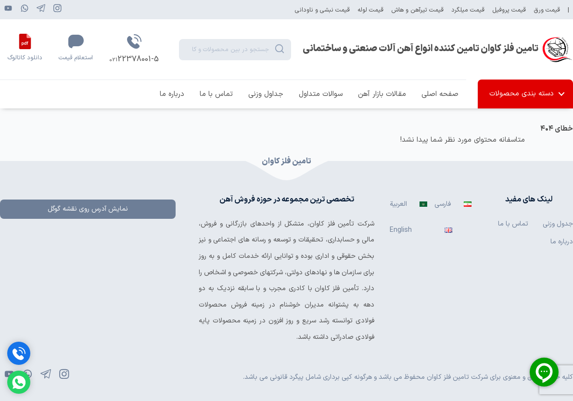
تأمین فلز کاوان (331, 224)
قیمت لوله (370, 9)
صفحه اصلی (439, 94)
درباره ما (172, 94)
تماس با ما (216, 94)
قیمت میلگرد (467, 9)
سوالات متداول (321, 94)
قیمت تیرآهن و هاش (417, 9)
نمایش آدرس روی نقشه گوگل (88, 209)
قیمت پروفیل (509, 9)
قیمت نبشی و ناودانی (322, 9)
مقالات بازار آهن (382, 94)
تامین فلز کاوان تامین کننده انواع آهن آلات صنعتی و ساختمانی (420, 49)
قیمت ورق (547, 9)
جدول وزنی (558, 224)
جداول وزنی (265, 94)
